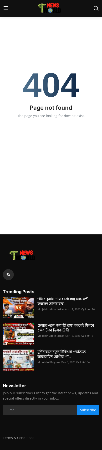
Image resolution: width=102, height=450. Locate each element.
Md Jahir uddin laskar (50, 309)
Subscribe (88, 410)
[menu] (6, 8)
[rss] (8, 274)
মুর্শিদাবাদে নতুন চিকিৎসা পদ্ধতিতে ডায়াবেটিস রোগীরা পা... (61, 354)
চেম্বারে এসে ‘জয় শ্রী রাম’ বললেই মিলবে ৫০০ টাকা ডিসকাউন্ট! (65, 327)
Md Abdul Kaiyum (48, 362)
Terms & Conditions (18, 437)
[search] (96, 8)
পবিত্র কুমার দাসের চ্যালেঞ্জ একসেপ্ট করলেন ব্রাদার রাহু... (62, 301)
